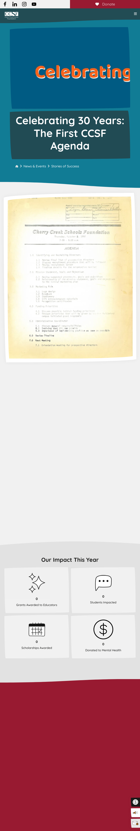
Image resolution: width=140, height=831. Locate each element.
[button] (135, 13)
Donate (105, 4)
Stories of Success (65, 166)
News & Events (35, 166)
